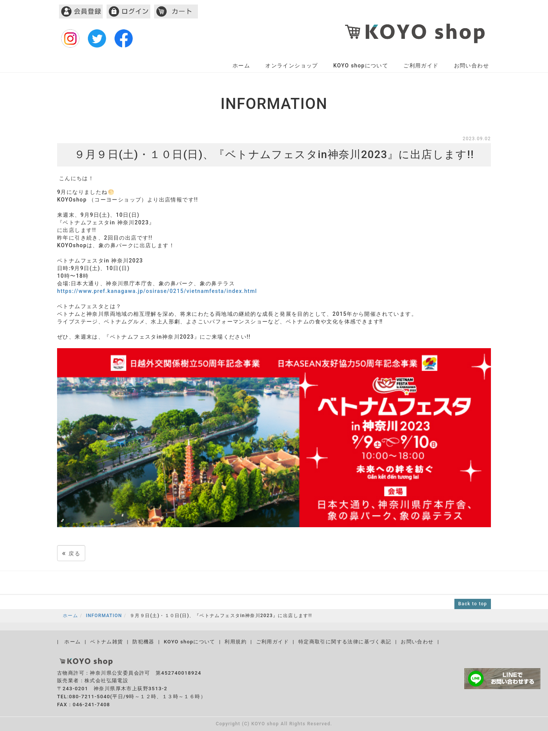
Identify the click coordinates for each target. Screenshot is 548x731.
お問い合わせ (471, 65)
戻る (71, 553)
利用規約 (236, 642)
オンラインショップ (291, 65)
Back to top (472, 603)
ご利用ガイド (420, 65)
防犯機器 (143, 642)
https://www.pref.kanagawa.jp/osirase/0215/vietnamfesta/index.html (157, 291)
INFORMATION (104, 615)
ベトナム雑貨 (106, 642)
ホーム (241, 65)
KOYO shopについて (360, 65)
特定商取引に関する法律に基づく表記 (345, 642)
